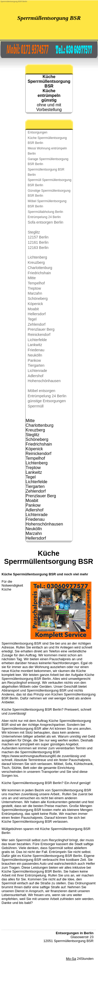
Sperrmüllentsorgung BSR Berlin (14, 1)
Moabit (33, 309)
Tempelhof (36, 283)
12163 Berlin (38, 247)
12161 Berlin (38, 242)
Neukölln (35, 355)
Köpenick (35, 304)
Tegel (32, 319)
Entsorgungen (38, 132)
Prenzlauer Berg (41, 329)
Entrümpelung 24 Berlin (44, 217)
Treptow (34, 288)
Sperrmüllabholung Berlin (45, 212)
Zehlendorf (36, 324)
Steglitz (34, 232)
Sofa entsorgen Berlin (45, 222)
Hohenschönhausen (44, 381)
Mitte (32, 278)
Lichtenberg (37, 257)
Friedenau (36, 350)
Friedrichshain (39, 273)
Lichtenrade (37, 371)
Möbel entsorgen (41, 391)
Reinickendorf (39, 334)
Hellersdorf (37, 314)
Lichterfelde (37, 340)
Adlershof (35, 376)
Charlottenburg (40, 268)
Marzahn (35, 293)
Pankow (34, 360)
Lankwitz (35, 345)
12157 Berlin (38, 237)
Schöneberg (38, 298)
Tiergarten (36, 365)
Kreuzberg (36, 262)
